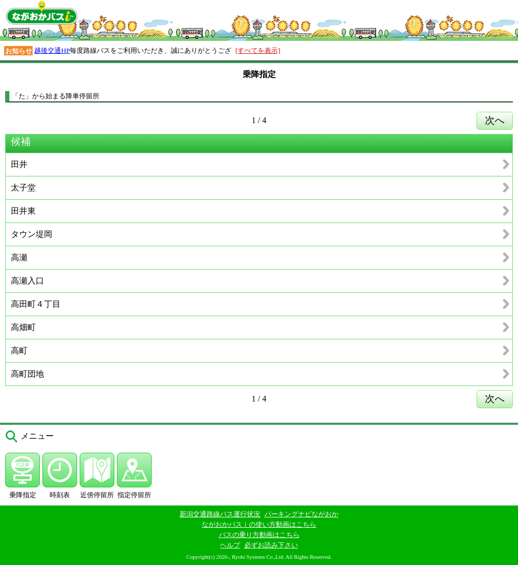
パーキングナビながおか (301, 514)
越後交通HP (52, 50)
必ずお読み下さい (271, 545)
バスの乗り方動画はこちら (259, 535)
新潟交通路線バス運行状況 (220, 514)
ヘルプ (230, 545)
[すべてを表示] (257, 50)
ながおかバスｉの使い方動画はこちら (259, 524)
